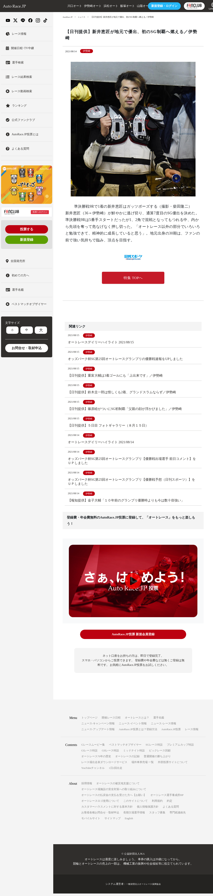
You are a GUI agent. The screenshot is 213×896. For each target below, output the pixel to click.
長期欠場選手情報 (134, 815)
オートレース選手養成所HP (167, 797)
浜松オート (101, 5)
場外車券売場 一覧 (142, 764)
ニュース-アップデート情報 (98, 731)
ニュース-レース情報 (163, 725)
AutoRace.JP (68, 17)
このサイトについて (135, 803)
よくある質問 (171, 809)
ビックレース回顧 (160, 753)
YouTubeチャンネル (93, 770)
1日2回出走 (115, 770)
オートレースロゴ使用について (100, 803)
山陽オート (134, 5)
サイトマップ (112, 820)
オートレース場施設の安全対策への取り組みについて (113, 791)
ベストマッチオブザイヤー (125, 747)
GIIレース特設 (110, 753)
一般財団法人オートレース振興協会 (143, 886)
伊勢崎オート (83, 5)
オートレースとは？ (137, 720)
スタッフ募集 (157, 815)
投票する (26, 229)
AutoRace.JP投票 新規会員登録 (133, 637)
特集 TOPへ (133, 278)
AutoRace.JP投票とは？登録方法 (138, 731)
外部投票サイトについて (173, 764)
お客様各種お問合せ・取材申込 (100, 815)
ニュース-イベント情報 (133, 725)
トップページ (89, 720)
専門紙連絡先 (178, 815)
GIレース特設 (89, 753)
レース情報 (191, 731)
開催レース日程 (111, 720)
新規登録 (26, 239)
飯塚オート (117, 5)
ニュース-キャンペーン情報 (98, 725)
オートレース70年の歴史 (96, 758)
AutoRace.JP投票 (171, 731)
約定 (169, 803)
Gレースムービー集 (93, 747)
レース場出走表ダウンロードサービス (104, 764)
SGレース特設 (154, 747)
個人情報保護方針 (148, 809)
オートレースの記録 (127, 758)
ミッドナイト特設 (134, 753)
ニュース (83, 17)
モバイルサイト (90, 820)
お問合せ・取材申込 (27, 348)
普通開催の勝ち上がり (157, 758)
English (129, 820)
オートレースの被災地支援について (118, 785)
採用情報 (86, 785)
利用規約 (157, 803)
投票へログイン (40, 212)
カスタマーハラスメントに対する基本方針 (107, 809)
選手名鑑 (158, 720)
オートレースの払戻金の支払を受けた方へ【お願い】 (113, 797)
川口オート (64, 5)
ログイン (154, 5)
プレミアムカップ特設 (180, 747)
